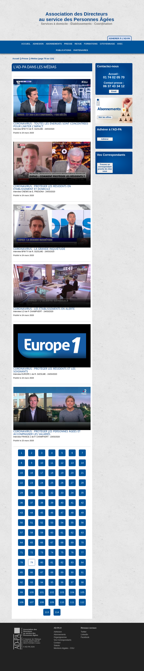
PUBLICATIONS (63, 50)
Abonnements (60, 634)
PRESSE (68, 44)
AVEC (120, 44)
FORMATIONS (91, 44)
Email (114, 91)
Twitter (83, 632)
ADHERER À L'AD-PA (119, 38)
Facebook (85, 637)
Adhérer (104, 139)
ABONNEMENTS (54, 44)
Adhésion (58, 632)
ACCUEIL (26, 44)
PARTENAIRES (81, 50)
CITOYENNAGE (107, 44)
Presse (25, 59)
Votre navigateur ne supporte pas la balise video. (52, 100)
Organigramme (60, 637)
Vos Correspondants (62, 640)
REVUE (78, 44)
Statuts (57, 645)
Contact (57, 643)
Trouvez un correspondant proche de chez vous (105, 167)
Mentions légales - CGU (64, 648)
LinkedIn (84, 634)
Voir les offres (104, 117)
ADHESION (38, 44)
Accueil (16, 59)
